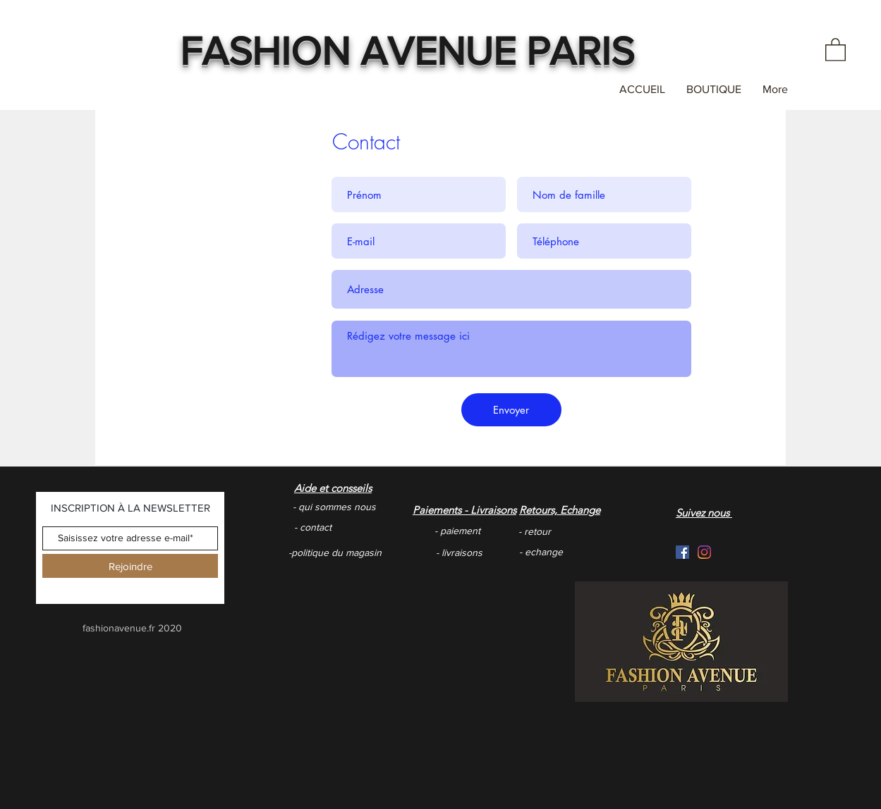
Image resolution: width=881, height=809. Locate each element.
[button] (835, 49)
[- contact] (354, 527)
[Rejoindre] (130, 566)
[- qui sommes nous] (362, 507)
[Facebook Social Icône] (682, 552)
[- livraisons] (505, 553)
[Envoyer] (511, 409)
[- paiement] (495, 531)
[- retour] (578, 531)
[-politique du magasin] (338, 553)
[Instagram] (704, 552)
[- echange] (588, 552)
